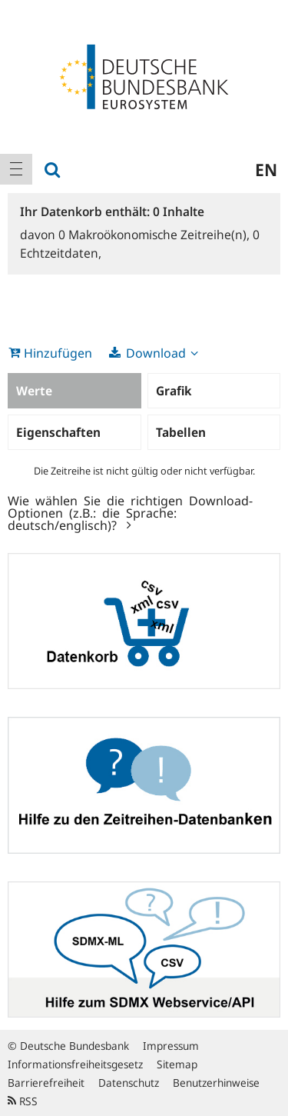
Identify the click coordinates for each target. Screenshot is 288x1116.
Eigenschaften (58, 432)
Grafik (173, 390)
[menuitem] (16, 169)
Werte (34, 390)
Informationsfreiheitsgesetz (75, 1064)
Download (156, 353)
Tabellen (181, 432)
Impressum (171, 1045)
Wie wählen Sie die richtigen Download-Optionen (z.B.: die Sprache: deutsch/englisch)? (130, 512)
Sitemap (177, 1064)
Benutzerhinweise (216, 1082)
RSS (23, 1101)
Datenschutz (128, 1082)
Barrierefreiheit (46, 1082)
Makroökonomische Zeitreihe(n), (155, 234)
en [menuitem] (266, 169)
